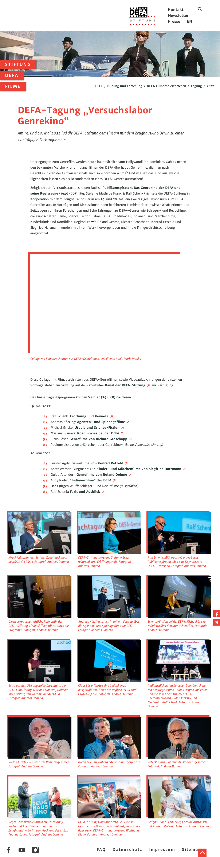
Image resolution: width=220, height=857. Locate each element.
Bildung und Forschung (124, 86)
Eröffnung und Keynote (92, 416)
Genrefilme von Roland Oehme (104, 475)
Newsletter (178, 15)
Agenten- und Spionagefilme (103, 422)
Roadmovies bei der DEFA (100, 433)
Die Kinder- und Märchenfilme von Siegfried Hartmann (138, 469)
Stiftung (18, 64)
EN (189, 21)
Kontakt (176, 9)
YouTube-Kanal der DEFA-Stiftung (119, 385)
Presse (174, 21)
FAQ (101, 849)
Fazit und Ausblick (87, 492)
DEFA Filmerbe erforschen (166, 86)
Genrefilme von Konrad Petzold (99, 463)
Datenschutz (127, 849)
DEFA (12, 75)
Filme (13, 86)
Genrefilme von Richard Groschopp (101, 439)
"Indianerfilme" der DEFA (93, 480)
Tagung (196, 86)
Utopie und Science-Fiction (100, 428)
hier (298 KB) (103, 397)
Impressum (162, 849)
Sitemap (191, 849)
